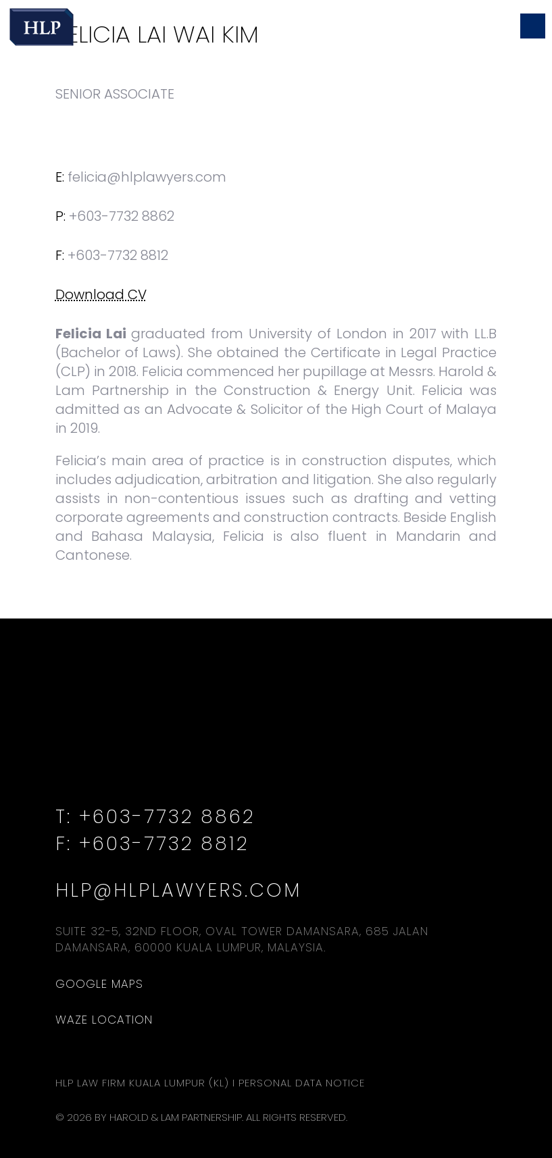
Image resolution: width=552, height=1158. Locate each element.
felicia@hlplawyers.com (147, 176)
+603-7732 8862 (121, 216)
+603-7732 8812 (164, 844)
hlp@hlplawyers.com (178, 890)
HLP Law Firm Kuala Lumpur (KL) (142, 1083)
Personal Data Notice (302, 1083)
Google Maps (99, 984)
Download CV (101, 294)
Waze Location (104, 1019)
